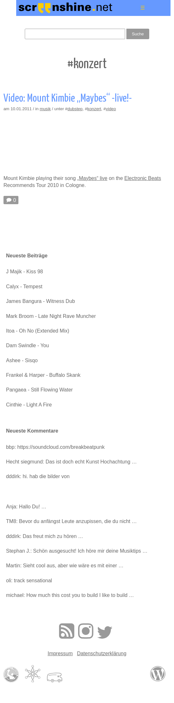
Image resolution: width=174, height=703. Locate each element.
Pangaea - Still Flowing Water (39, 389)
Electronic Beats (142, 178)
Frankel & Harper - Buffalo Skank (43, 375)
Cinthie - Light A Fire (29, 404)
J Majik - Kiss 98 (24, 271)
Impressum (60, 653)
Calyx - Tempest (24, 286)
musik (45, 108)
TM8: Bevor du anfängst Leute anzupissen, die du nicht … (71, 521)
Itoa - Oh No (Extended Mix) (37, 331)
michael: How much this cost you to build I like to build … (70, 595)
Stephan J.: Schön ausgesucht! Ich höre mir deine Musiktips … (77, 551)
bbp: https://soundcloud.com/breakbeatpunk (55, 447)
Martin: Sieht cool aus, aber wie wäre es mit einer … (65, 565)
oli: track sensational (29, 580)
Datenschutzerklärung (101, 653)
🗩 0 (11, 200)
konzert (94, 108)
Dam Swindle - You (27, 345)
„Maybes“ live (92, 178)
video (111, 108)
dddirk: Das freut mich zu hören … (44, 536)
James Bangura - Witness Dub (40, 301)
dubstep (74, 108)
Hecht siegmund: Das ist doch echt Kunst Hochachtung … (71, 461)
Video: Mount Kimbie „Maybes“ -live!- (67, 98)
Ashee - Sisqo (22, 360)
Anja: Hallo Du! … (26, 506)
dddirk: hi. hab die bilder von (38, 476)
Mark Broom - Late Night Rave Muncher (51, 316)
